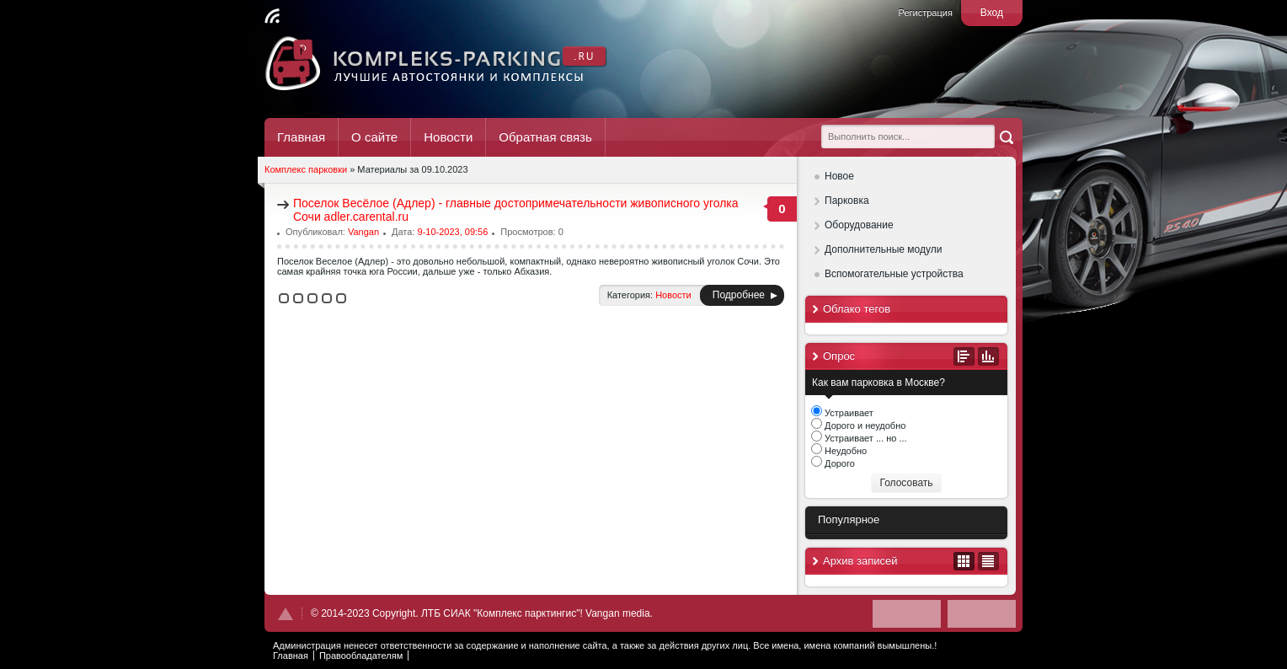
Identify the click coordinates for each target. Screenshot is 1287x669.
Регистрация (926, 13)
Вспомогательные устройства (894, 274)
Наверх (285, 613)
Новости (448, 137)
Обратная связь (545, 137)
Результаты (988, 356)
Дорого (838, 463)
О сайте (374, 137)
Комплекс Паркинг (436, 63)
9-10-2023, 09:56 (453, 232)
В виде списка (988, 561)
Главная (301, 137)
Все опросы (964, 356)
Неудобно (844, 451)
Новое (839, 176)
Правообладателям (361, 655)
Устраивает (847, 413)
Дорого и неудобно (863, 425)
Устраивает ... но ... (864, 438)
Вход (991, 13)
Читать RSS (272, 16)
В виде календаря (964, 561)
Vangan (363, 232)
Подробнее (739, 295)
